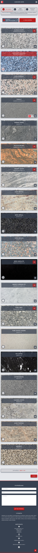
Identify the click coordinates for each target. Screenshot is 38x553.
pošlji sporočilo (19, 508)
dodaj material (27, 20)
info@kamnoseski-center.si (19, 540)
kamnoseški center (19, 2)
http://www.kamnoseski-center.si (19, 544)
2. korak (34, 476)
